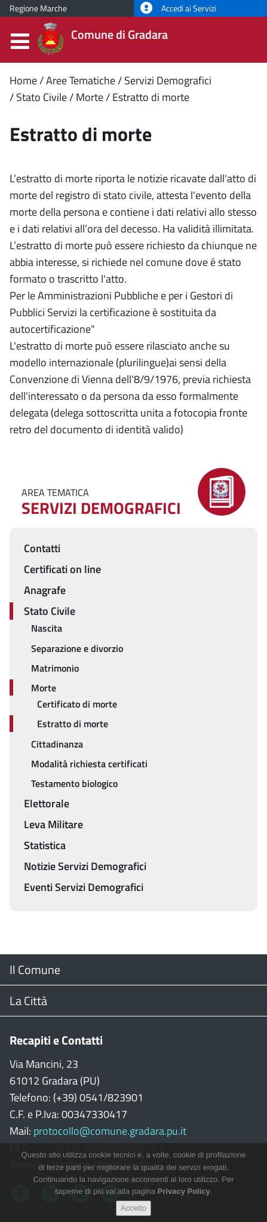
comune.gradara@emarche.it (99, 1148)
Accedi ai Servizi (178, 8)
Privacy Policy (184, 1199)
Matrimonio (55, 668)
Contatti (42, 548)
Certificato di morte (77, 704)
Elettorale (46, 803)
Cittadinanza (57, 744)
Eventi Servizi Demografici (83, 887)
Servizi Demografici (167, 80)
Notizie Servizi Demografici (85, 866)
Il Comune (35, 969)
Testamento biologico (74, 783)
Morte (89, 97)
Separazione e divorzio (77, 648)
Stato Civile (41, 97)
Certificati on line (62, 569)
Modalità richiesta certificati (89, 764)
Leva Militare (53, 824)
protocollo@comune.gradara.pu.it (109, 1131)
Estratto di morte (150, 97)
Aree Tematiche (80, 80)
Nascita (46, 628)
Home (23, 80)
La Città (28, 1000)
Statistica (45, 845)
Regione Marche (38, 8)
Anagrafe (45, 590)
